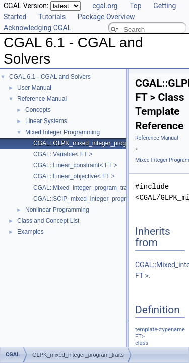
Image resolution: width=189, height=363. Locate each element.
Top (136, 6)
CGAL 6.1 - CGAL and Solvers (50, 76)
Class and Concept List (48, 220)
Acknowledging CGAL (37, 28)
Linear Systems (46, 121)
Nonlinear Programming (57, 209)
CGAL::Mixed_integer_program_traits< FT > (92, 187)
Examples (30, 231)
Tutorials (52, 17)
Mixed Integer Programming (62, 132)
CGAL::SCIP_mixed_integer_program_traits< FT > (101, 198)
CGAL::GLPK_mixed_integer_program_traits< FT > (102, 143)
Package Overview (106, 17)
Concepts (38, 109)
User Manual (34, 87)
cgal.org (104, 6)
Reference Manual (42, 98)
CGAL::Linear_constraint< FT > (75, 165)
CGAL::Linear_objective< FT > (74, 176)
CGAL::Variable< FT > (63, 154)
